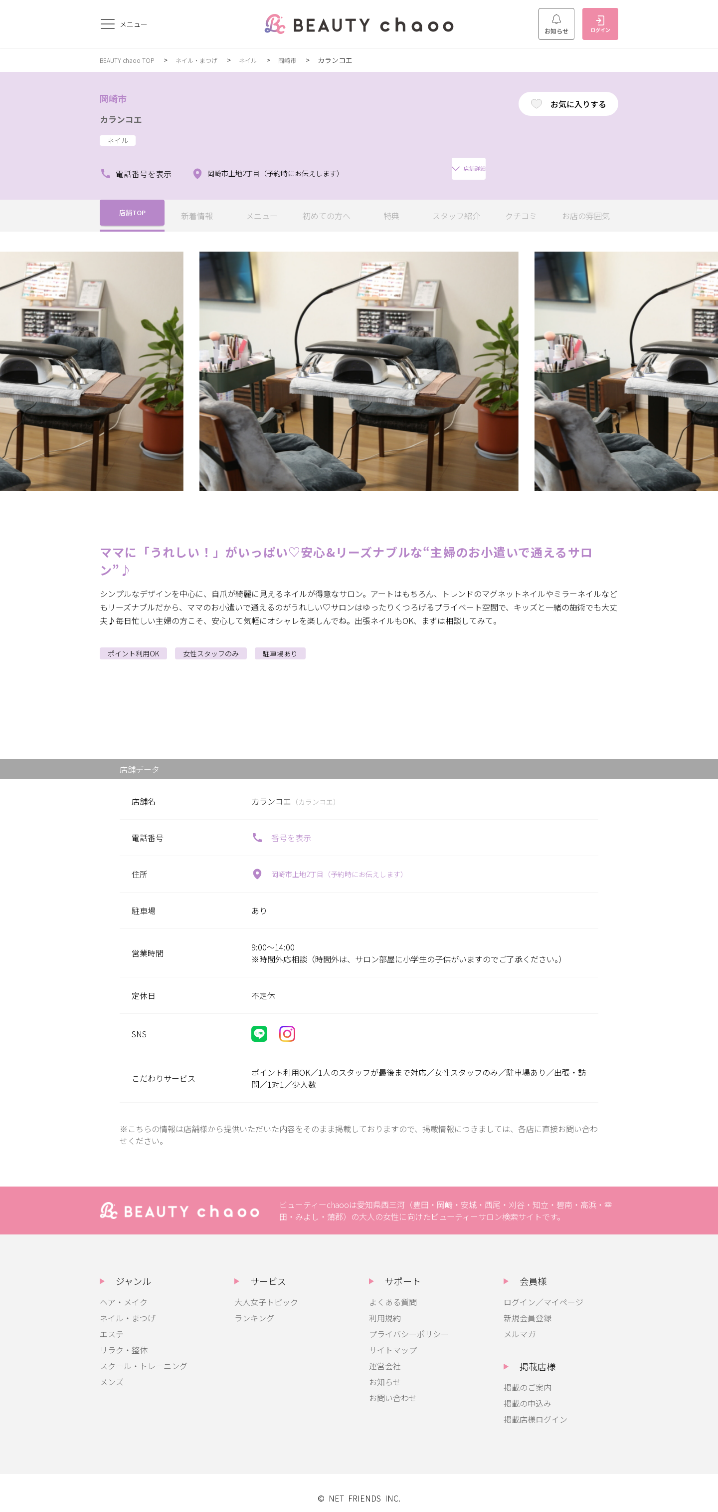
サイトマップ (393, 1340)
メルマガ (520, 1324)
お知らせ (556, 24)
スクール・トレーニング (143, 1356)
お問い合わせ (393, 1388)
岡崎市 (307, 60)
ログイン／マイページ (543, 1292)
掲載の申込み (527, 1393)
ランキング (254, 1308)
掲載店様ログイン (535, 1409)
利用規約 (385, 1308)
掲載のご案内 (527, 1377)
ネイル (264, 60)
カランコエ (128, 117)
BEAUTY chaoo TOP (131, 60)
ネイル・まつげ (208, 60)
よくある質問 (393, 1292)
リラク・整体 (124, 1340)
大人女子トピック (266, 1292)
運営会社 (385, 1356)
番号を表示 (281, 828)
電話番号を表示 (136, 164)
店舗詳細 (405, 164)
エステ (112, 1324)
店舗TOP (132, 206)
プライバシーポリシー (409, 1324)
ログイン (600, 24)
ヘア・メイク (124, 1292)
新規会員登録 (527, 1308)
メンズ (112, 1372)
